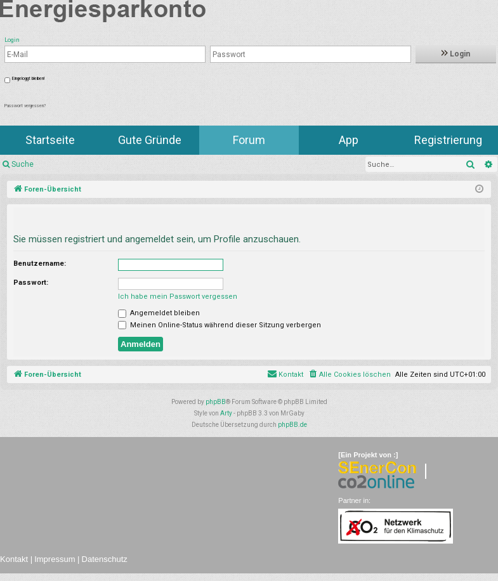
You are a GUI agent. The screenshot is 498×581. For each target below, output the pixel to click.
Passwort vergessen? (25, 105)
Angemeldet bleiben (159, 313)
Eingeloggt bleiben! (28, 78)
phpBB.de (292, 424)
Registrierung (448, 140)
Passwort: (30, 282)
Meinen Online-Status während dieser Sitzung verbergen (219, 325)
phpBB (216, 401)
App (348, 140)
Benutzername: (39, 263)
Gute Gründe (149, 140)
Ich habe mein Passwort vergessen (177, 296)
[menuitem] (349, 375)
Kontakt (14, 559)
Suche (22, 164)
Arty (226, 413)
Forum (249, 140)
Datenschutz (105, 559)
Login (456, 53)
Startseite (50, 140)
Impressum (54, 559)
